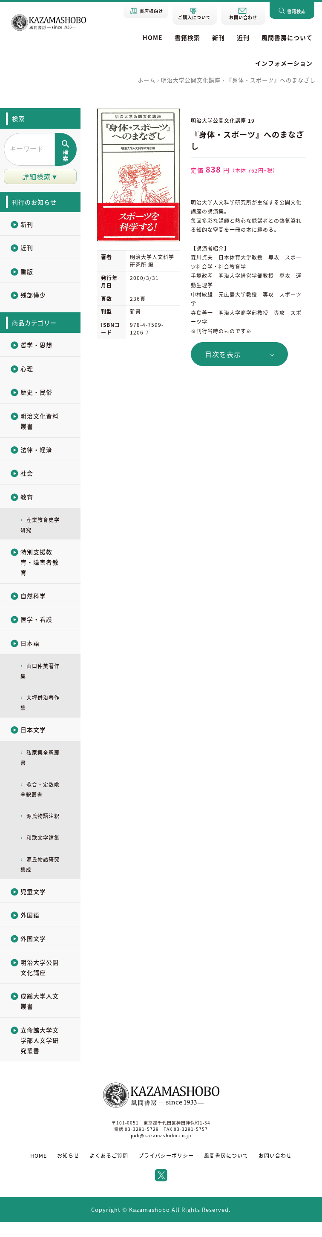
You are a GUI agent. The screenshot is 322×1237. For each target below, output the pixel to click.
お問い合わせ (275, 1170)
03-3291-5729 (142, 1144)
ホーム (146, 80)
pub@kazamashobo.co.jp (161, 1151)
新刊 (218, 37)
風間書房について (287, 37)
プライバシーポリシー (166, 1170)
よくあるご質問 (108, 1170)
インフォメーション (284, 63)
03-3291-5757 (190, 1144)
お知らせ (68, 1170)
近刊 (243, 37)
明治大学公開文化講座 (191, 80)
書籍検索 (187, 37)
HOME (153, 37)
